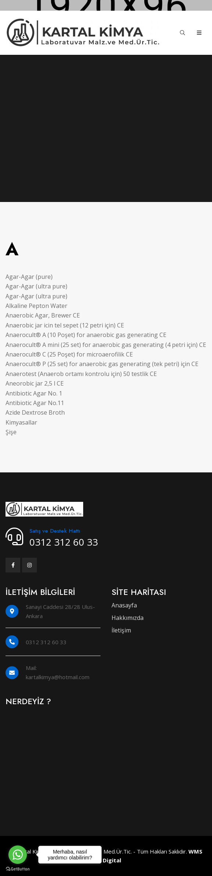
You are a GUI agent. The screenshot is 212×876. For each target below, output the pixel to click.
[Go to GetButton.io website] (17, 868)
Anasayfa (124, 605)
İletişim (121, 630)
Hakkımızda (128, 618)
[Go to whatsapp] (17, 854)
